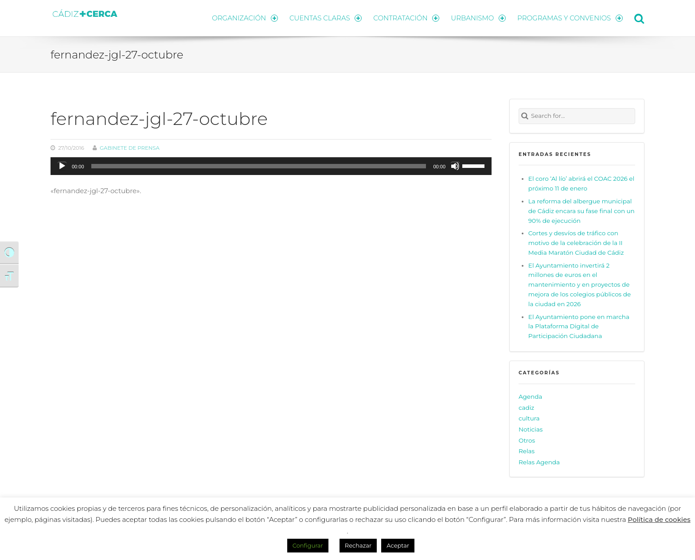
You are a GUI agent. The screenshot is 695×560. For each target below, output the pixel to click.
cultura (529, 418)
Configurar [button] (308, 545)
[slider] (258, 166)
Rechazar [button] (358, 545)
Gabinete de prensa (130, 148)
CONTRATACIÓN (406, 18)
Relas (527, 451)
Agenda (530, 396)
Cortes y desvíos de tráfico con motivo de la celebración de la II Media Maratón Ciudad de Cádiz (576, 242)
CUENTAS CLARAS (325, 18)
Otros (527, 440)
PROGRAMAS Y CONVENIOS (570, 18)
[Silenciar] (455, 166)
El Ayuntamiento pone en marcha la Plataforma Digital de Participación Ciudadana (578, 326)
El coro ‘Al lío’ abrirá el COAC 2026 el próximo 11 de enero (581, 183)
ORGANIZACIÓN (244, 18)
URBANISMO (478, 18)
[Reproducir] (62, 166)
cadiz (526, 407)
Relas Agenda (539, 462)
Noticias (531, 429)
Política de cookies (659, 519)
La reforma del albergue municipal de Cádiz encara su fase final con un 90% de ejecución (581, 211)
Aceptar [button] (398, 545)
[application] (271, 166)
